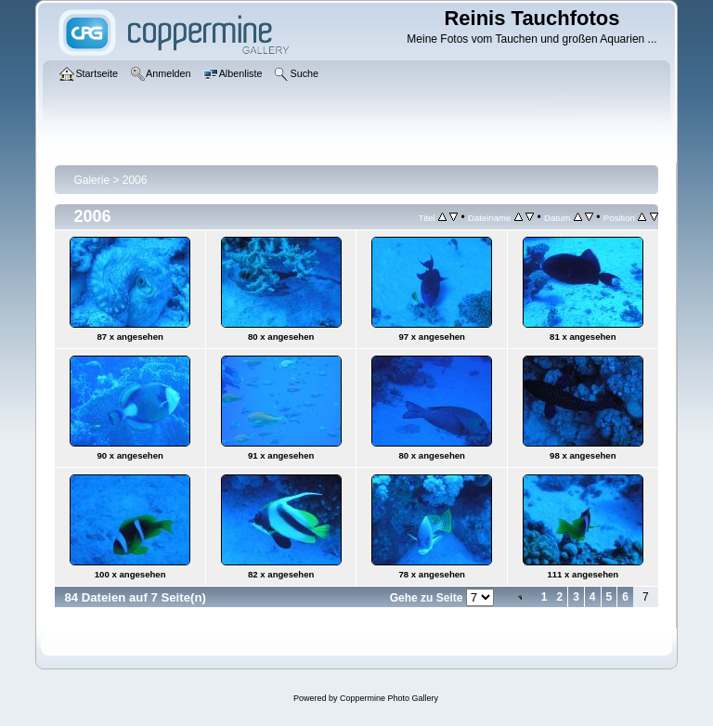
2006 (135, 180)
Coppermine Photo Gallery (389, 698)
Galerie (91, 180)
